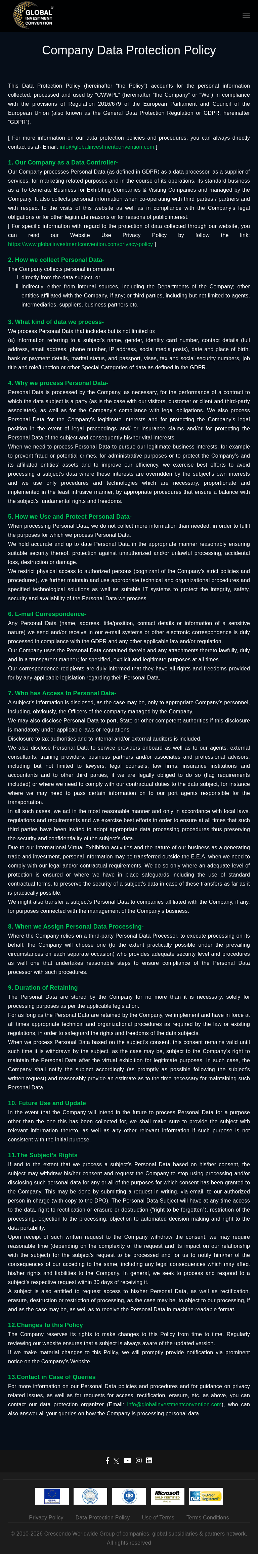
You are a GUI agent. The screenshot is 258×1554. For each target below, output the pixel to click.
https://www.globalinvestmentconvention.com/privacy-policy (80, 244)
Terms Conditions (207, 1517)
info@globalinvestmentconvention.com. (107, 147)
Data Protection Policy (103, 1517)
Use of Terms (158, 1517)
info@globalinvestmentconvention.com (174, 1404)
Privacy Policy (46, 1517)
